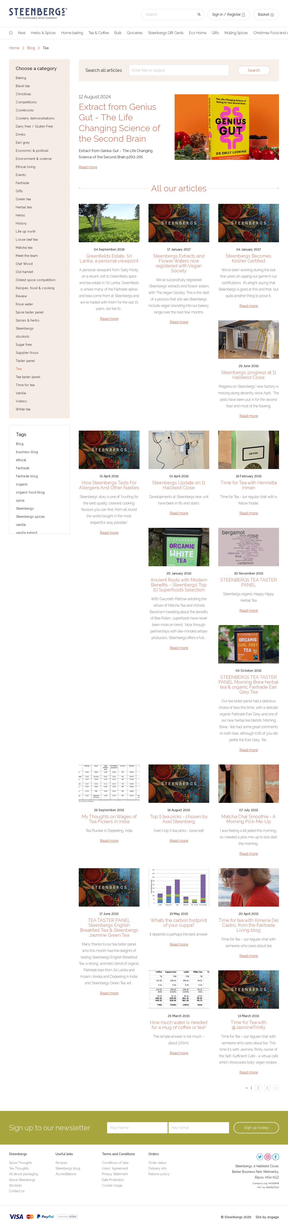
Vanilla (21, 393)
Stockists (15, 1185)
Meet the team (27, 256)
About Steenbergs (22, 1180)
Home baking (72, 33)
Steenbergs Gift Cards (166, 33)
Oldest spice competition (35, 280)
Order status (157, 1163)
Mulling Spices (236, 33)
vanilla (21, 524)
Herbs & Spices (43, 33)
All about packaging (23, 1174)
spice (20, 500)
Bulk (118, 33)
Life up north (26, 231)
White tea (23, 409)
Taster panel (25, 361)
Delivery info (157, 1168)
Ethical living (25, 167)
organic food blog (30, 492)
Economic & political (32, 150)
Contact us (17, 1191)
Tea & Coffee (98, 33)
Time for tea (25, 385)
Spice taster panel (30, 312)
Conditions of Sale (115, 1163)
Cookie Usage (112, 1185)
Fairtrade (22, 183)
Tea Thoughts (19, 1168)
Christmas (23, 94)
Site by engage (267, 1217)
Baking (21, 78)
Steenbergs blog (68, 1168)
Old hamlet (24, 272)
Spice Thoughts (20, 1163)
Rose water (24, 304)
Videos (21, 401)
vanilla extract (26, 533)
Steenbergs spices (30, 516)
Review (21, 296)
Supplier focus (27, 353)
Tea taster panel (28, 377)
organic (22, 484)
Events (21, 175)
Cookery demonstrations (35, 118)
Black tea (23, 86)
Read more (88, 167)
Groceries (135, 33)
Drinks (20, 134)
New (22, 33)
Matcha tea (24, 247)
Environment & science (34, 159)
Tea (19, 369)
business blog (27, 452)
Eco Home (197, 33)
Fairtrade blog (27, 476)
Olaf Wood (24, 264)
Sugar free (24, 344)
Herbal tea (24, 207)
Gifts (215, 33)
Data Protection (113, 1180)
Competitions (26, 102)
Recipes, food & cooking (35, 288)
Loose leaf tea (27, 239)
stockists (22, 336)
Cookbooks (25, 110)
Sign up (256, 1127)
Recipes (61, 1163)
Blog (31, 48)
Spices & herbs (27, 320)
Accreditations (66, 1174)
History (21, 223)
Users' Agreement (115, 1168)
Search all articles (104, 70)
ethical (21, 460)
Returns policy (159, 1174)
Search (254, 70)
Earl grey (23, 142)
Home (14, 48)
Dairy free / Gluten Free (34, 126)
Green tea (23, 199)
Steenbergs (25, 328)
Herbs (20, 215)
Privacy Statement (115, 1174)
